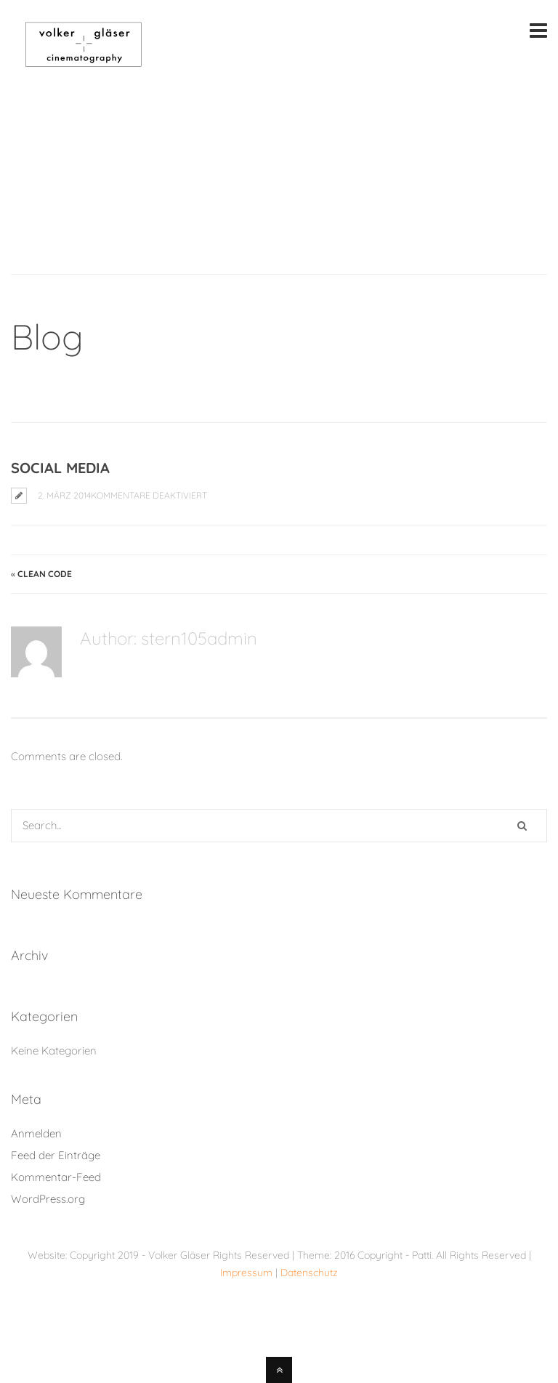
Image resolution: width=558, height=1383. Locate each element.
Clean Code (44, 573)
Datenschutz (309, 1272)
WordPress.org (48, 1199)
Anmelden (36, 1133)
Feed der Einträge (55, 1155)
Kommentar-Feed (56, 1177)
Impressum (247, 1272)
